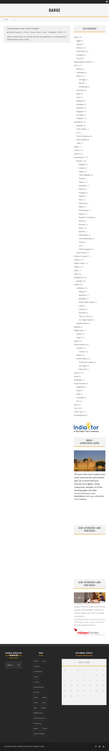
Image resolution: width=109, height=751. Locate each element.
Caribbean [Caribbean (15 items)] (38, 671)
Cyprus (81, 171)
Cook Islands (81, 129)
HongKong (83, 86)
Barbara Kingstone (14, 32)
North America (79, 344)
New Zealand (81, 139)
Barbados (82, 298)
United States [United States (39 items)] (39, 734)
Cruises (26, 32)
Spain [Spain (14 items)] (36, 728)
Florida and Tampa (86, 362)
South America (79, 383)
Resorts (77, 373)
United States (81, 358)
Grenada (82, 313)
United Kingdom (85, 249)
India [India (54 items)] (36, 703)
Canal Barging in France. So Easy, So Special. (23, 28)
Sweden (82, 231)
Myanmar (80, 108)
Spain (81, 228)
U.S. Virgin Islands (85, 320)
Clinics (76, 147)
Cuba (81, 306)
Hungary (82, 193)
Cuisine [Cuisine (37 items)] (36, 682)
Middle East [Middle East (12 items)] (38, 713)
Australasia (78, 122)
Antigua (82, 291)
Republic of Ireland (86, 217)
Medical (77, 327)
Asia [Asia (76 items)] (44, 661)
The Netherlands (85, 238)
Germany (82, 185)
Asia (75, 65)
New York (82, 369)
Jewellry (79, 281)
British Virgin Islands (86, 302)
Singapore (80, 111)
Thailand (79, 118)
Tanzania (79, 55)
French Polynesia (83, 136)
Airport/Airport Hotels (82, 62)
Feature (38, 32)
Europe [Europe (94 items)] (36, 692)
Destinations (79, 157)
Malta (81, 207)
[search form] (10, 665)
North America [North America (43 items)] (39, 718)
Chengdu (82, 79)
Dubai (78, 334)
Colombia (80, 397)
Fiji (77, 132)
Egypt (78, 41)
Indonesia (80, 90)
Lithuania (82, 203)
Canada (79, 348)
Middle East (78, 330)
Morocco (79, 48)
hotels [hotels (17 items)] (44, 697)
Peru (78, 401)
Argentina (80, 387)
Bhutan (79, 69)
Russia (81, 221)
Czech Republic (84, 175)
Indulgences (78, 277)
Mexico (79, 355)
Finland (81, 178)
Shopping (77, 380)
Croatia (81, 168)
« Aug (64, 704)
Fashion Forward (80, 256)
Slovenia (82, 224)
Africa (76, 37)
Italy (80, 200)
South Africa (81, 51)
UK (80, 245)
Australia (79, 125)
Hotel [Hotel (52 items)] (36, 697)
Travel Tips (78, 412)
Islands (76, 284)
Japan (78, 94)
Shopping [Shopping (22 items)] (37, 723)
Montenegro (84, 210)
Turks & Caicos (85, 316)
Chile (78, 394)
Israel (78, 337)
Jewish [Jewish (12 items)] (43, 708)
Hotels (76, 267)
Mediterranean (82, 323)
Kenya (78, 44)
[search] (18, 665)
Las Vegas (83, 366)
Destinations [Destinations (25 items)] (39, 687)
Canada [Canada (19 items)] (37, 666)
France (44, 32)
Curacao (82, 309)
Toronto (82, 351)
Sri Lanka (79, 115)
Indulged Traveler (38, 746)
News (76, 341)
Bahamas (82, 295)
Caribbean (80, 288)
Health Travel (79, 263)
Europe (33, 32)
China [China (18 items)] (36, 677)
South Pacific (81, 253)
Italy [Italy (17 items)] (35, 708)
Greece (81, 189)
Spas (76, 404)
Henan (81, 83)
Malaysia (79, 101)
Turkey (81, 242)
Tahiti (78, 143)
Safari (76, 376)
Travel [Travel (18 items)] (44, 728)
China (78, 76)
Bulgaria (82, 164)
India (76, 270)
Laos (78, 97)
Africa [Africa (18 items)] (36, 661)
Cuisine (76, 154)
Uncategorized (79, 415)
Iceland (81, 196)
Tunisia (79, 58)
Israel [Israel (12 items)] (44, 703)
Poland (81, 214)
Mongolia (80, 104)
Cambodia (80, 72)
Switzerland (83, 235)
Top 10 (76, 408)
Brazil (78, 390)
